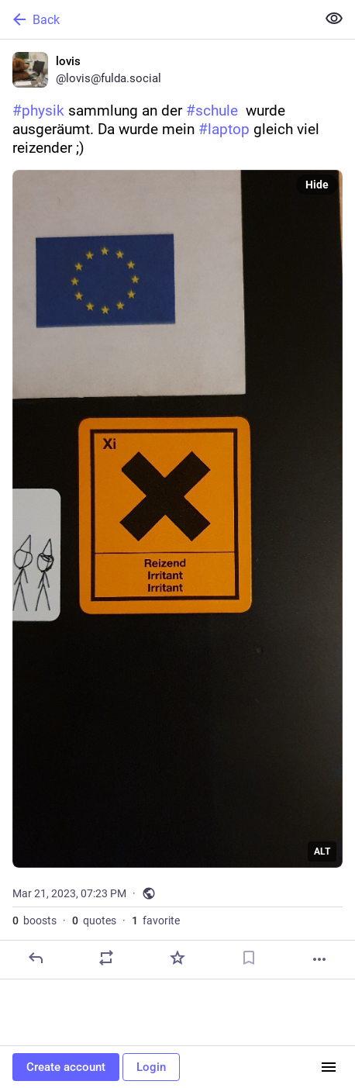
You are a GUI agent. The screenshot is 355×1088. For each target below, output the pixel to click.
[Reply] (35, 957)
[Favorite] (177, 957)
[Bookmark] (249, 957)
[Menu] (329, 1067)
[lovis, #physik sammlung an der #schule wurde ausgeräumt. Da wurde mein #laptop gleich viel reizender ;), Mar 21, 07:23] (177, 509)
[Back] (156, 19)
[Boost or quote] (106, 957)
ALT (322, 851)
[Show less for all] (334, 18)
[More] (319, 959)
